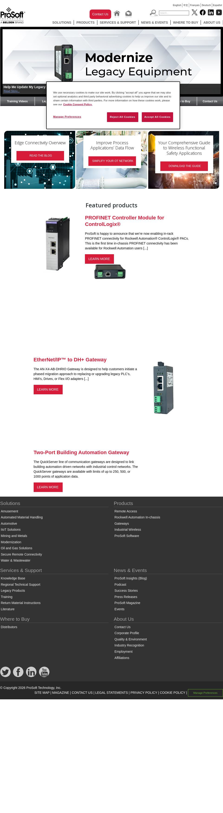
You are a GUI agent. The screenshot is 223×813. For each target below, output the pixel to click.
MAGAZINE (60, 692)
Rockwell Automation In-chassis (137, 517)
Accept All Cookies (157, 117)
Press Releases (125, 597)
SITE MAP (41, 692)
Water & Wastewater (15, 560)
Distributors (9, 627)
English (177, 5)
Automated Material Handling (22, 517)
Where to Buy (185, 22)
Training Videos (17, 101)
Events (119, 609)
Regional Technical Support (20, 584)
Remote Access (125, 511)
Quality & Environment (130, 639)
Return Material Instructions (21, 603)
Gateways (121, 523)
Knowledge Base (13, 578)
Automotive (9, 523)
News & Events (154, 22)
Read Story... (12, 91)
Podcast (120, 584)
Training (7, 597)
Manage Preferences (205, 692)
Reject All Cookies (122, 117)
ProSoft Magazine (127, 603)
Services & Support (118, 22)
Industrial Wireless (127, 529)
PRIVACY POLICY (143, 692)
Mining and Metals (14, 536)
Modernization (11, 542)
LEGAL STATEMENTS (111, 692)
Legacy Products (13, 590)
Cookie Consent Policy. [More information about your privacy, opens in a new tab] (77, 104)
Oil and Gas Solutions (16, 548)
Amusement (9, 511)
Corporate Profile (126, 633)
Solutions (61, 22)
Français (195, 5)
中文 (185, 5)
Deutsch (206, 5)
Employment (123, 651)
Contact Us (100, 14)
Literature (8, 609)
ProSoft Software (126, 536)
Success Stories (126, 590)
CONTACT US (82, 692)
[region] (113, 105)
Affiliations (121, 658)
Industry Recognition (129, 645)
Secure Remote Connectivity (21, 554)
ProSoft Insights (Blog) (130, 578)
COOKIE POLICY (172, 692)
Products (85, 22)
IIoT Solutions (11, 529)
